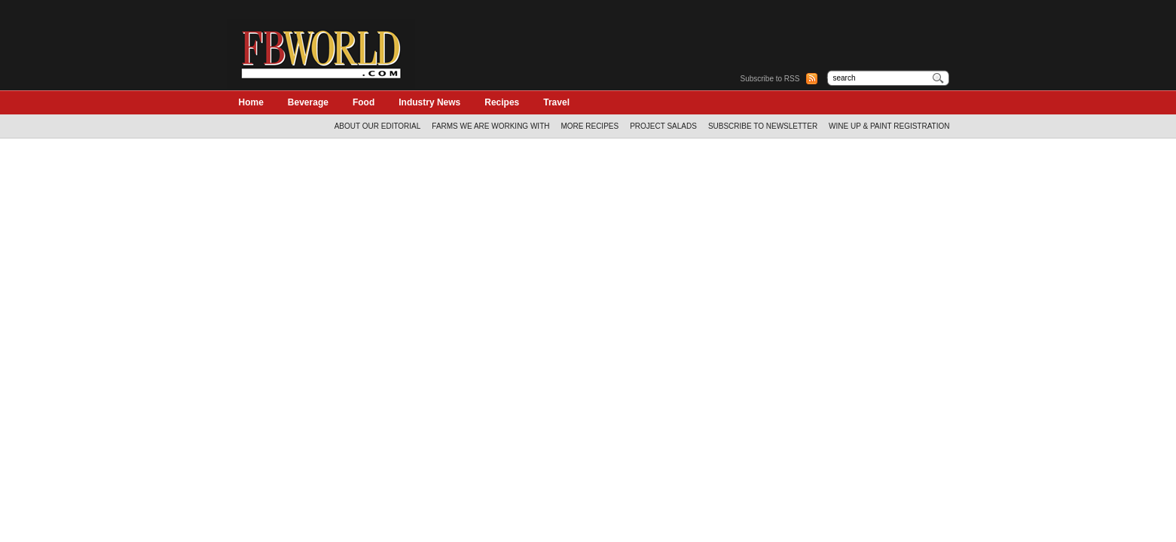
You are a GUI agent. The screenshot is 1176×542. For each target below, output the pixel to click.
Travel (556, 102)
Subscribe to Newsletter (762, 126)
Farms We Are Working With (490, 126)
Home (251, 102)
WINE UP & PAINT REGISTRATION (889, 126)
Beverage (308, 102)
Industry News (429, 102)
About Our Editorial (377, 126)
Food (363, 102)
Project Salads (663, 126)
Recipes (501, 102)
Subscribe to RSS (770, 79)
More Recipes (590, 126)
